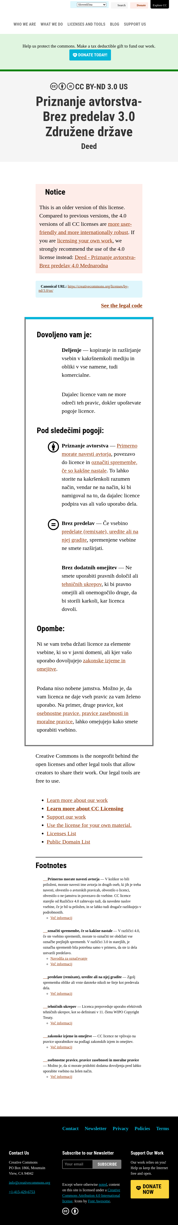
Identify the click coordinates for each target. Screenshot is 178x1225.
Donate (141, 5)
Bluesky (12, 1209)
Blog (114, 24)
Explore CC (160, 5)
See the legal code (121, 305)
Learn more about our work (77, 800)
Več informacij (61, 918)
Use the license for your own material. (89, 825)
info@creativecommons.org (29, 1183)
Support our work (66, 817)
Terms (162, 1128)
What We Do (51, 24)
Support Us (135, 24)
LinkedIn (37, 1209)
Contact (70, 1128)
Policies (142, 1128)
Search (121, 5)
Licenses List (61, 833)
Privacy (121, 1128)
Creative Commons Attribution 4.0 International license (91, 1195)
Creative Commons (31, 15)
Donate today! (92, 54)
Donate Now (152, 1189)
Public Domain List (68, 842)
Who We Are (24, 24)
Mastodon (24, 1209)
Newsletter (96, 1128)
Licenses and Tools (86, 24)
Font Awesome (99, 1201)
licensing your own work (84, 241)
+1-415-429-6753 (22, 1192)
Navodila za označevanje (68, 958)
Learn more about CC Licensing (85, 809)
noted (103, 1184)
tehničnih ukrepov (81, 584)
